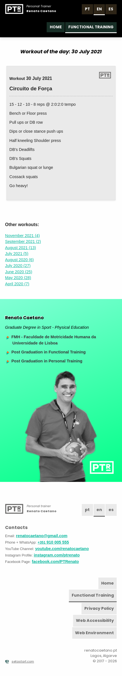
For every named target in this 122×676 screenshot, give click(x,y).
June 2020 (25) (18, 272)
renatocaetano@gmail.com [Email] (41, 536)
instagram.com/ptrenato (57, 555)
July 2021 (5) (16, 253)
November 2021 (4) (22, 235)
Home (56, 27)
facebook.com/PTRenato (55, 561)
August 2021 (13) (20, 247)
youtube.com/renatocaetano (62, 548)
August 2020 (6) (19, 259)
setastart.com (19, 661)
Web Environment (94, 633)
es (111, 9)
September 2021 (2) (23, 241)
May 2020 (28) (18, 277)
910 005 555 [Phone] (53, 542)
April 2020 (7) (17, 284)
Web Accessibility (95, 620)
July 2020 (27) (18, 265)
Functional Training (91, 27)
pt (87, 9)
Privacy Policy (99, 608)
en (99, 9)
